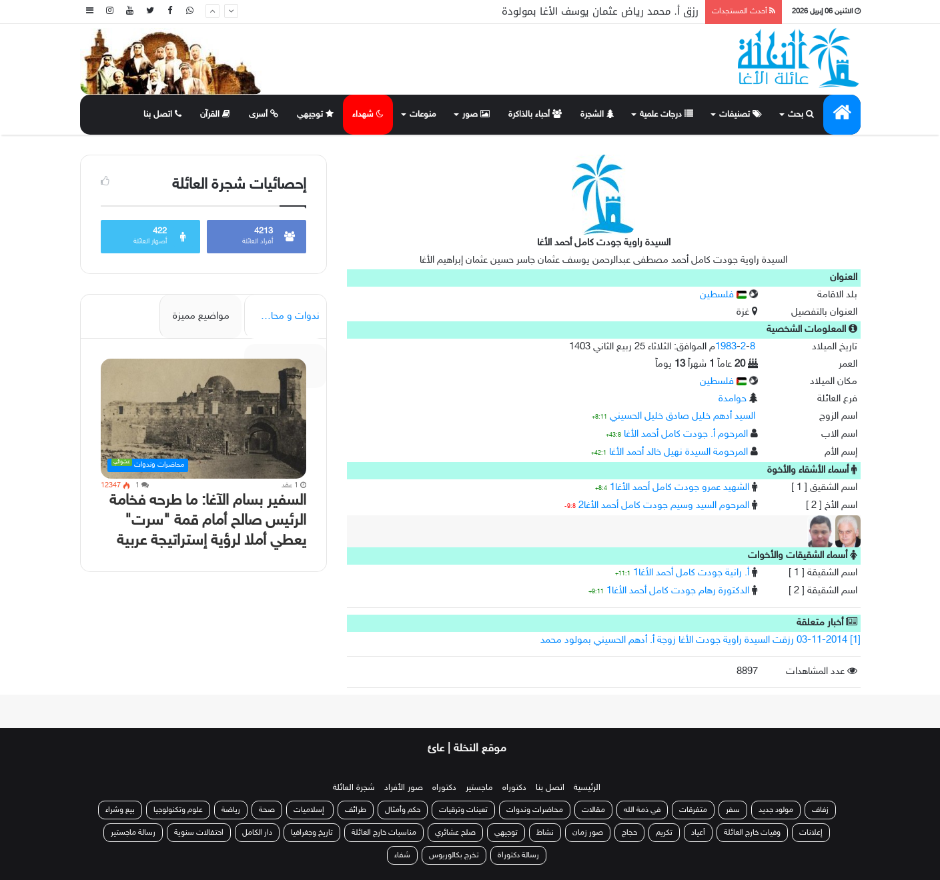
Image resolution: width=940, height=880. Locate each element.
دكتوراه (514, 788)
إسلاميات (310, 810)
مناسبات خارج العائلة (384, 832)
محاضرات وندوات (534, 810)
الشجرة (597, 114)
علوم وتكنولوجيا (178, 810)
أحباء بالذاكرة (535, 114)
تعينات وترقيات (463, 810)
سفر (733, 810)
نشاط (545, 832)
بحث (801, 114)
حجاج (629, 832)
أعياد (698, 832)
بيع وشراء (120, 810)
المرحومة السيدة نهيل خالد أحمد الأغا (678, 452)
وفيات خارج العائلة (752, 832)
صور (476, 114)
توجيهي (315, 114)
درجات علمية (666, 114)
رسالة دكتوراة (518, 855)
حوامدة (733, 399)
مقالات (593, 810)
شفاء (402, 855)
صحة (267, 810)
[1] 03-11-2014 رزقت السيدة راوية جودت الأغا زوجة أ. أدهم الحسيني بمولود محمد (700, 640)
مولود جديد (776, 810)
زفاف (820, 810)
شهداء (368, 114)
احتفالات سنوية (198, 832)
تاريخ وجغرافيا (312, 832)
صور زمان (587, 832)
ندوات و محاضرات (283, 316)
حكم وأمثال (402, 810)
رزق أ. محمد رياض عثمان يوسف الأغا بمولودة (600, 11)
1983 (726, 347)
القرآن (215, 114)
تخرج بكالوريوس (454, 855)
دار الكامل (257, 832)
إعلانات (811, 832)
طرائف (355, 810)
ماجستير (479, 788)
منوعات (423, 114)
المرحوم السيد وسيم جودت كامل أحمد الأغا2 (663, 505)
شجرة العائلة (354, 788)
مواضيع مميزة (201, 316)
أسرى (263, 114)
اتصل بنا (162, 114)
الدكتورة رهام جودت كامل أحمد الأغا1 (677, 591)
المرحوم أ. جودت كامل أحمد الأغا (686, 434)
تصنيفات (740, 114)
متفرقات (693, 810)
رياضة (230, 810)
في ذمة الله (642, 810)
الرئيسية (587, 788)
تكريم (664, 832)
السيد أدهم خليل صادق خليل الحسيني (682, 416)
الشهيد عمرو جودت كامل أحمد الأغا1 (679, 487)
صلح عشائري (455, 832)
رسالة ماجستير (133, 832)
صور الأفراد (403, 788)
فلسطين (723, 295)
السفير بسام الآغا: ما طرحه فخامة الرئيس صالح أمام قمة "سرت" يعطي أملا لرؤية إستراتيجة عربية (207, 521)
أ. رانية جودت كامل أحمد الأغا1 (691, 573)
